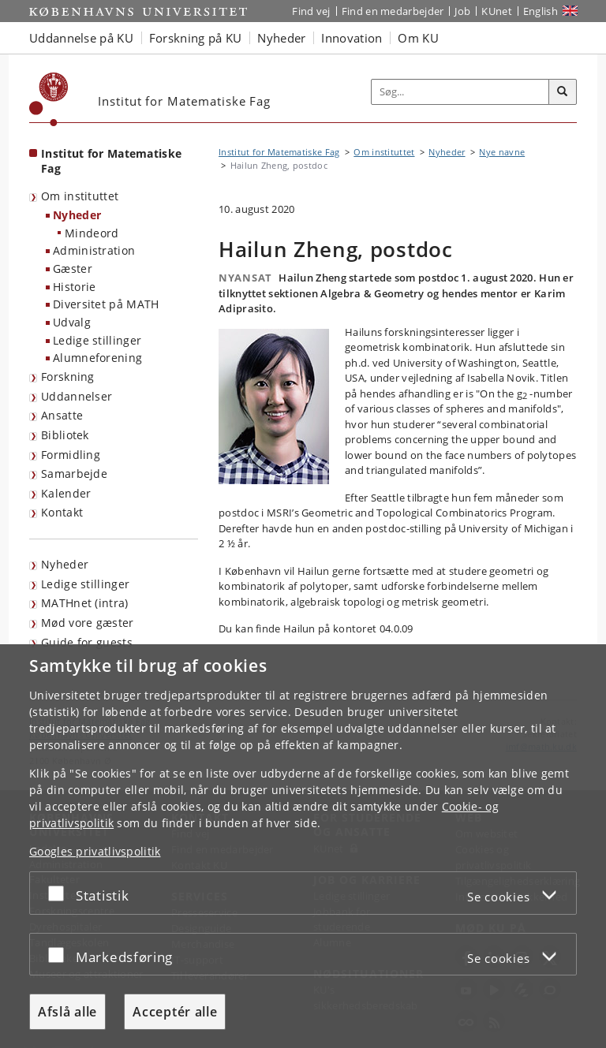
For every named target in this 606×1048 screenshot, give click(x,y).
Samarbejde (74, 473)
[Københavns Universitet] (49, 99)
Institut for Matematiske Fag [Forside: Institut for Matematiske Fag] (111, 161)
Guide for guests (87, 642)
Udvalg (72, 322)
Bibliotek (65, 434)
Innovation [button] (351, 38)
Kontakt (62, 512)
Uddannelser (76, 396)
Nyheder (77, 214)
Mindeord (91, 233)
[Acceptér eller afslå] (60, 893)
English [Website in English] (540, 11)
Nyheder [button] (281, 38)
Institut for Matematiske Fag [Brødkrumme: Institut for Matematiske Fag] (279, 152)
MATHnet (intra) (85, 602)
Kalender (66, 493)
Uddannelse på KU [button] (81, 38)
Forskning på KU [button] (195, 38)
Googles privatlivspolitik (95, 851)
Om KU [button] (418, 38)
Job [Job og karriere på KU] (462, 11)
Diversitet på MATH (106, 303)
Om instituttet (79, 195)
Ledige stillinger (97, 340)
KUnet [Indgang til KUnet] (496, 11)
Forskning (68, 376)
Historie (74, 286)
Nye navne (502, 152)
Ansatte (62, 415)
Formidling (70, 454)
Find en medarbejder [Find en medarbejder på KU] (393, 11)
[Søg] (562, 92)
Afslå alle (67, 1011)
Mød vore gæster (87, 622)
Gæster (72, 268)
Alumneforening (97, 357)
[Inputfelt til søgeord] (460, 92)
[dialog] (303, 846)
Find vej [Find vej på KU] (311, 11)
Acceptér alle (175, 1011)
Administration (94, 250)
